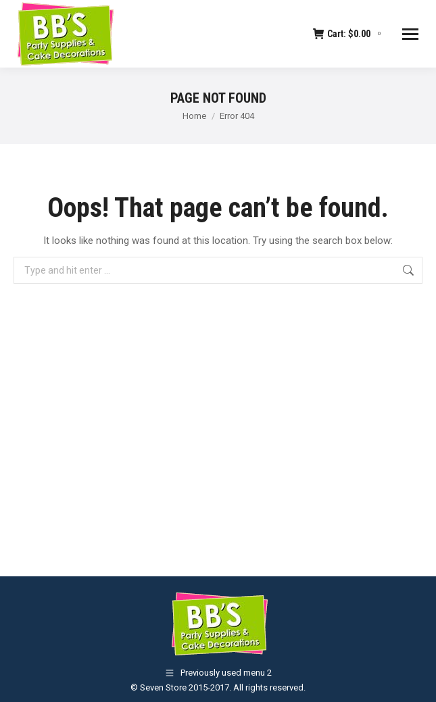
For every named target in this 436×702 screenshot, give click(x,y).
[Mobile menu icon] (410, 34)
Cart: (349, 34)
